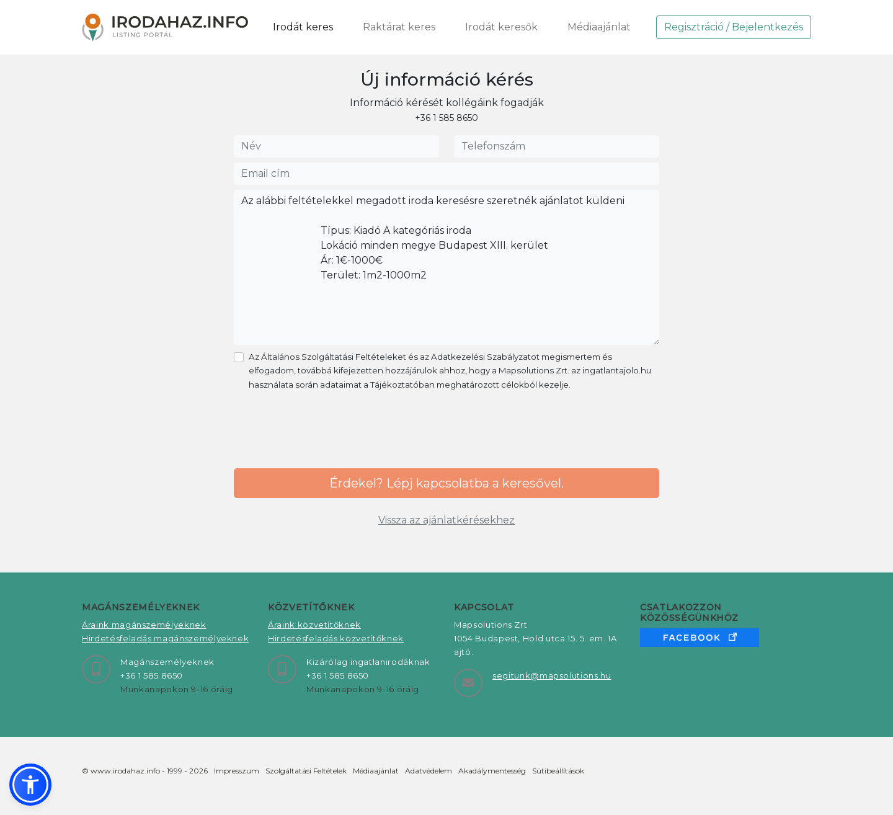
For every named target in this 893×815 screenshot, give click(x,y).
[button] (30, 785)
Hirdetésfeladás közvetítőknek (336, 638)
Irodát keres (303, 27)
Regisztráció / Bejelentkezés (733, 27)
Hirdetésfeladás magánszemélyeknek (165, 638)
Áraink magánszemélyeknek (144, 625)
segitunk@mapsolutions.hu (551, 675)
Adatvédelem (428, 770)
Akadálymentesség (492, 770)
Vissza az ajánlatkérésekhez (446, 520)
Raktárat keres (399, 27)
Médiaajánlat (599, 27)
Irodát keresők (501, 27)
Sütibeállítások (558, 770)
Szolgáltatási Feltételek (306, 770)
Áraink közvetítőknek (314, 625)
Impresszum (236, 770)
